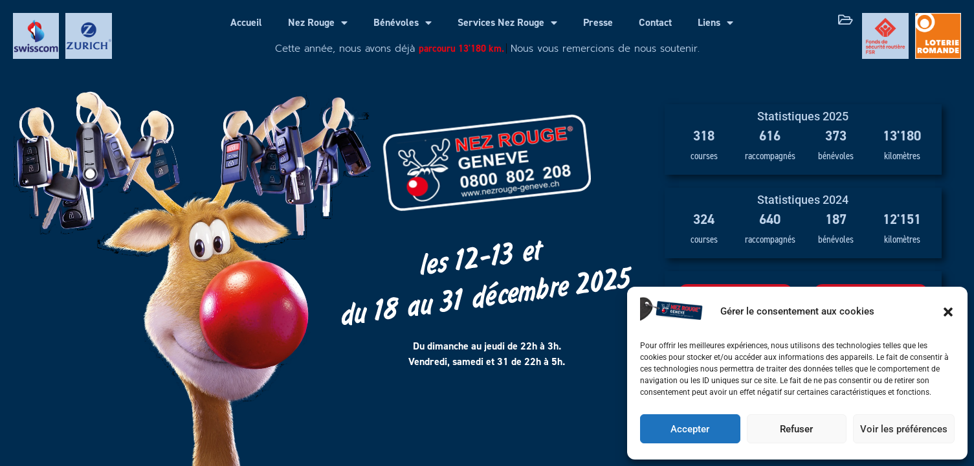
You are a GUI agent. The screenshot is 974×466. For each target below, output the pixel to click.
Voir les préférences (903, 429)
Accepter (689, 429)
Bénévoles (402, 22)
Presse (598, 22)
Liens (715, 22)
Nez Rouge (318, 22)
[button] (948, 311)
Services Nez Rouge (507, 22)
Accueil (246, 22)
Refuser (796, 429)
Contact (655, 22)
